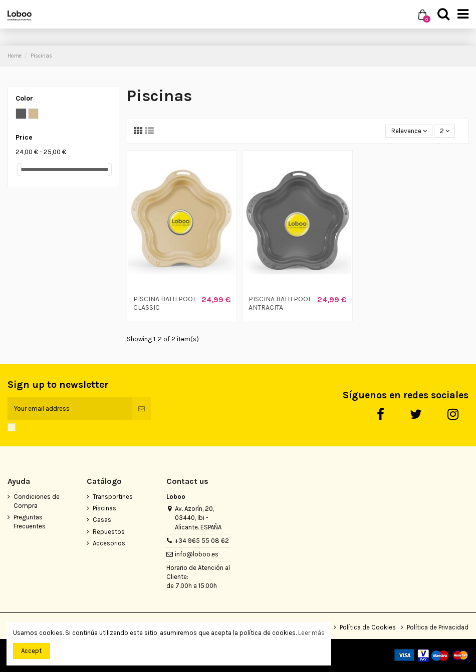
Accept (31, 650)
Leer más (311, 632)
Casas (102, 519)
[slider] (19, 169)
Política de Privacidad (437, 627)
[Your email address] (70, 408)
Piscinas (104, 508)
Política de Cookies (368, 627)
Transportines (113, 496)
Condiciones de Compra (37, 501)
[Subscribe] (141, 408)
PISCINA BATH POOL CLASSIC (164, 303)
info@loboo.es (196, 554)
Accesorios (109, 543)
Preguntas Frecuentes (30, 521)
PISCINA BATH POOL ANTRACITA (280, 303)
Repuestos (109, 531)
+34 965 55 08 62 (202, 540)
